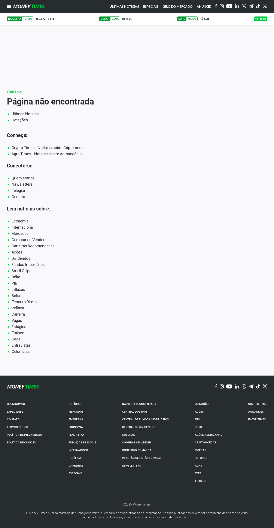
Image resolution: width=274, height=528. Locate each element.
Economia (20, 221)
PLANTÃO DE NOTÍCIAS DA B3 (141, 457)
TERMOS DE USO (17, 427)
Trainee (18, 333)
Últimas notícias (124, 6)
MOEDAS (200, 450)
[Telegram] (251, 6)
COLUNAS (128, 434)
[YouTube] (229, 6)
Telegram (20, 190)
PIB (14, 283)
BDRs (198, 427)
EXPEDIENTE (15, 411)
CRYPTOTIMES (257, 404)
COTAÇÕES (202, 404)
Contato (18, 196)
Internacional (23, 227)
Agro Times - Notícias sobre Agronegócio (47, 154)
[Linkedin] (237, 6)
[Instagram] (222, 6)
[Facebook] (216, 6)
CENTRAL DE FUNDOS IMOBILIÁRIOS (145, 419)
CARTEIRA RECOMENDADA (139, 404)
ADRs (198, 465)
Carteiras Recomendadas (33, 246)
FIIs (197, 419)
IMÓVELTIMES (257, 419)
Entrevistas (21, 345)
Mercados (20, 233)
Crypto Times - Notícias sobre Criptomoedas (50, 147)
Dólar (16, 277)
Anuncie (204, 6)
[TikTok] (258, 386)
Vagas (17, 320)
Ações (17, 252)
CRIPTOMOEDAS (205, 442)
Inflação (18, 289)
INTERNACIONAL (79, 450)
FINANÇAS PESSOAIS (82, 442)
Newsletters (22, 184)
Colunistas (21, 351)
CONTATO (13, 419)
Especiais (150, 6)
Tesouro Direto (24, 302)
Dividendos (21, 258)
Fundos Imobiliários (28, 264)
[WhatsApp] (244, 6)
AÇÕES (199, 411)
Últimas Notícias (25, 114)
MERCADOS (75, 411)
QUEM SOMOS (16, 404)
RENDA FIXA (76, 434)
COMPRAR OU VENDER (136, 442)
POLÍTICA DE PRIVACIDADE (24, 434)
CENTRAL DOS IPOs (134, 411)
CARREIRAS (75, 465)
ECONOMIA (75, 427)
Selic (16, 295)
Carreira (18, 314)
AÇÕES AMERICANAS (208, 434)
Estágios (19, 326)
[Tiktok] (258, 6)
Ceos (16, 339)
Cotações (20, 120)
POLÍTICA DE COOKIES (21, 442)
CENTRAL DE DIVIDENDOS (138, 427)
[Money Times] (29, 6)
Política (18, 308)
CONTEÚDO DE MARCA (136, 450)
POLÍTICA (74, 457)
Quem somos (23, 178)
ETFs (198, 473)
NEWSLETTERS (131, 465)
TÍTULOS (200, 481)
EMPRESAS (75, 419)
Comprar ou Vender (28, 239)
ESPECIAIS (75, 473)
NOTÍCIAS (74, 404)
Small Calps (21, 270)
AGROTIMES (256, 411)
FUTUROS (201, 457)
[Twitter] (264, 6)
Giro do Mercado (177, 6)
